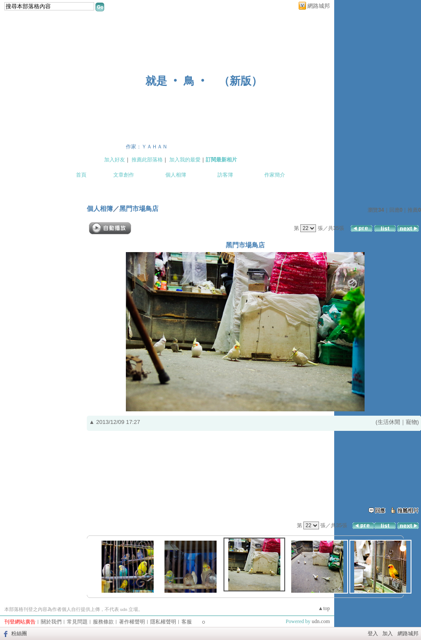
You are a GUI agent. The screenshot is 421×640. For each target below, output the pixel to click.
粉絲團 (19, 633)
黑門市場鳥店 (138, 208)
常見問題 (77, 622)
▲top (324, 608)
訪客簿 (225, 175)
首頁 (81, 175)
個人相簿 (175, 175)
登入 (373, 633)
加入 (387, 633)
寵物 (411, 422)
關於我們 (51, 622)
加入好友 (114, 160)
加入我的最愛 (185, 160)
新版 (240, 81)
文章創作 (123, 175)
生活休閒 (389, 422)
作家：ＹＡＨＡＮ (147, 147)
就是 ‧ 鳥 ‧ (176, 81)
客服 (186, 622)
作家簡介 (274, 175)
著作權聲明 (132, 622)
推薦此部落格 (147, 160)
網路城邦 (318, 6)
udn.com (321, 621)
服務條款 (103, 622)
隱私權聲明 (163, 622)
